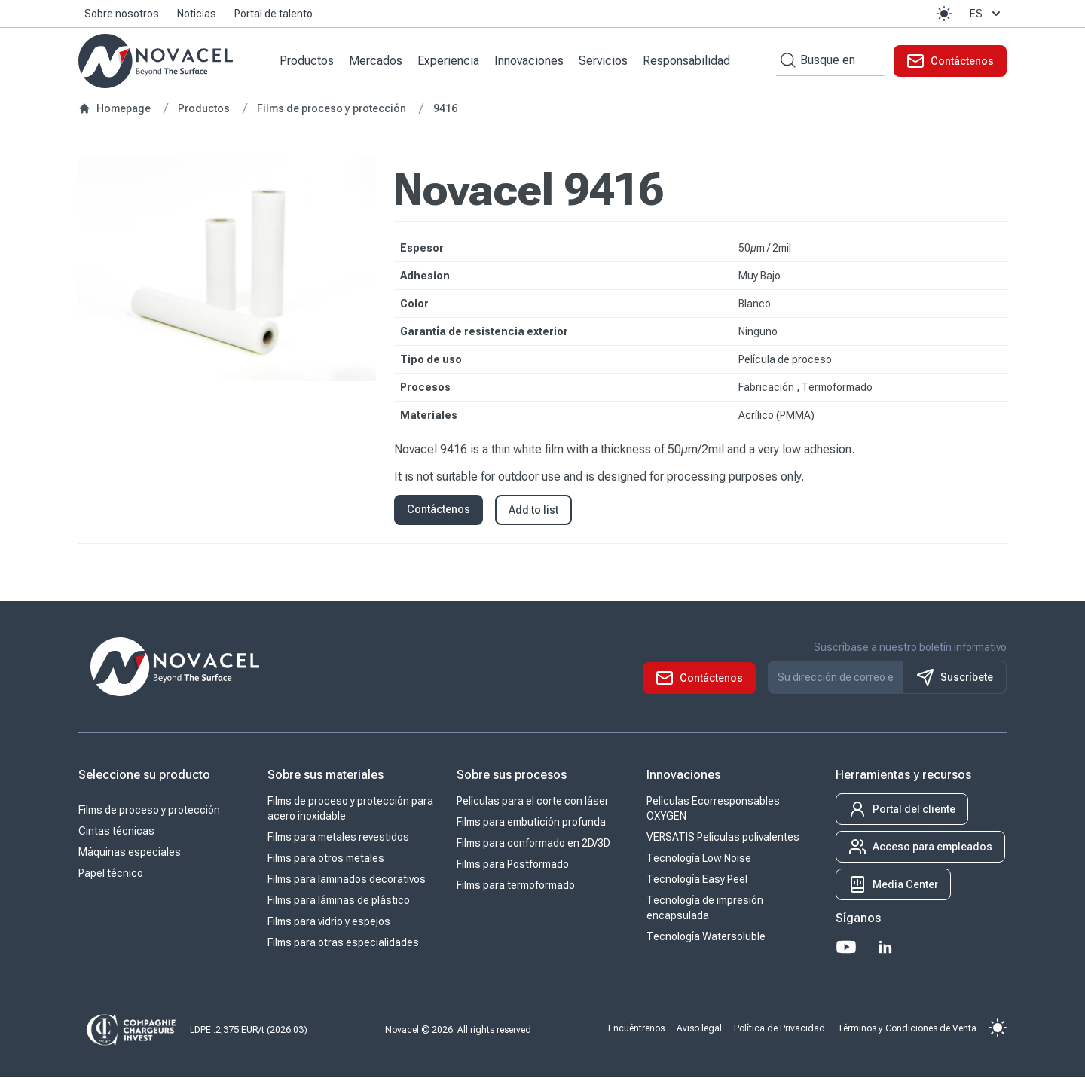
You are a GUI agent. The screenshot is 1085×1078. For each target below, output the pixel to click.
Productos (307, 60)
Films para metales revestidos (338, 838)
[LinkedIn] (885, 947)
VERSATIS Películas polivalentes (722, 838)
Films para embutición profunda (531, 823)
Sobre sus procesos (512, 775)
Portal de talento (273, 14)
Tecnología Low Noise (698, 859)
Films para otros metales (325, 859)
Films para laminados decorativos (346, 880)
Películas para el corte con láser (533, 802)
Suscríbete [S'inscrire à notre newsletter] (954, 678)
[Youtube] (846, 947)
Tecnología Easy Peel (696, 880)
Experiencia (449, 60)
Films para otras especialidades (343, 943)
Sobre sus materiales (325, 775)
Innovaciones (529, 60)
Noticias (196, 14)
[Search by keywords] (786, 60)
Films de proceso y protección (149, 811)
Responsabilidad (687, 60)
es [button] (987, 13)
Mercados (376, 60)
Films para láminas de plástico (338, 901)
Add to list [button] (533, 511)
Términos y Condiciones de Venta (906, 1028)
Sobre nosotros (121, 14)
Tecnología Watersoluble (706, 937)
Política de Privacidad (779, 1028)
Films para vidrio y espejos (328, 922)
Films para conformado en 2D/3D (533, 844)
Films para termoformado (516, 886)
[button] (944, 13)
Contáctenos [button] (438, 510)
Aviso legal (699, 1028)
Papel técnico (110, 874)
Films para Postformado (513, 865)
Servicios (603, 60)
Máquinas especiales (129, 853)
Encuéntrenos (636, 1028)
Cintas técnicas (116, 832)
